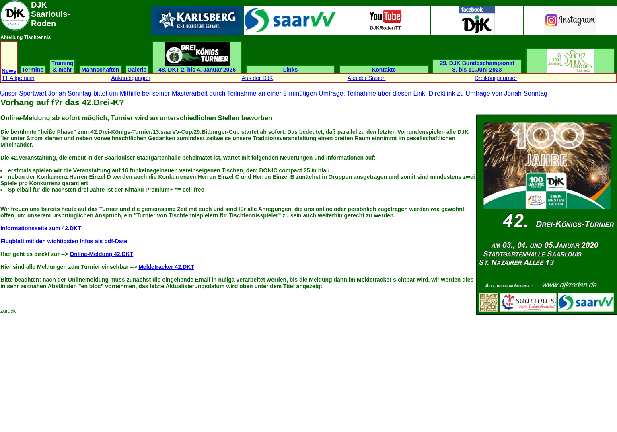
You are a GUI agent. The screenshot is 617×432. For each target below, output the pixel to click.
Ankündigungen (130, 78)
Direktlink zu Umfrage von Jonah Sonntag (488, 93)
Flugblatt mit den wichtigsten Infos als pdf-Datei (64, 241)
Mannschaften (100, 69)
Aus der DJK (258, 78)
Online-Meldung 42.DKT (101, 254)
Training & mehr (62, 66)
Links (290, 69)
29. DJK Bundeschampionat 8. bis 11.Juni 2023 (477, 66)
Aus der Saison (367, 78)
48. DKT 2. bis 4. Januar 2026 (197, 67)
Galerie (137, 69)
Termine (32, 69)
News (9, 71)
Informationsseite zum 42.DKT (40, 228)
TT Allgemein (18, 78)
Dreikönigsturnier (496, 78)
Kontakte (384, 69)
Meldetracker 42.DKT (166, 267)
